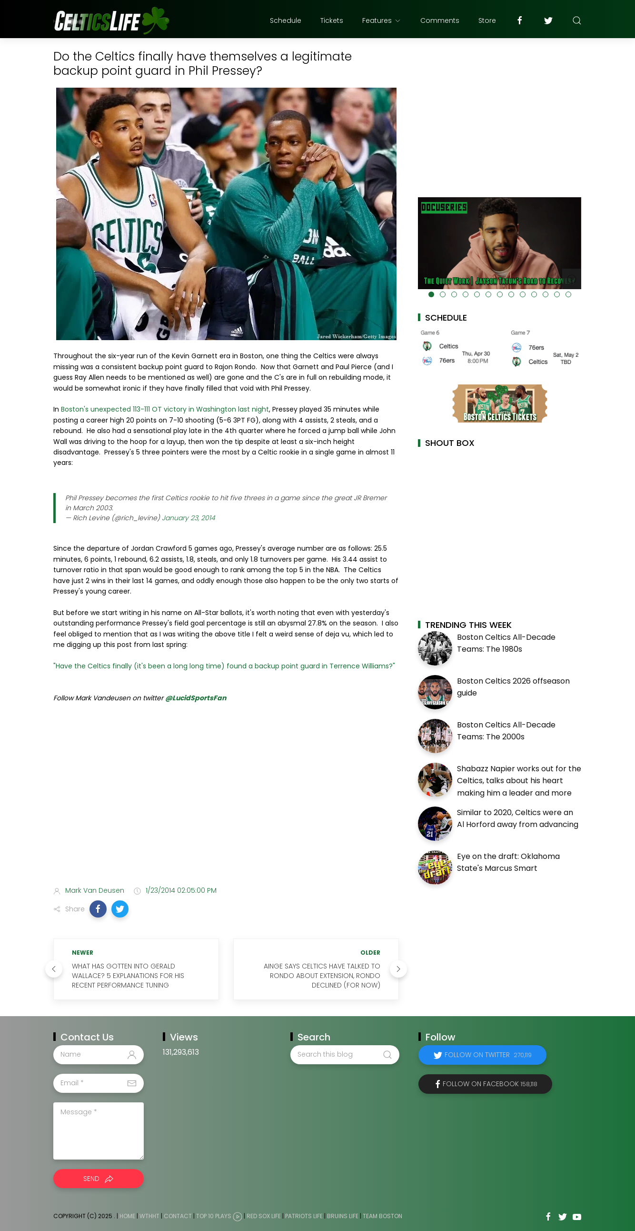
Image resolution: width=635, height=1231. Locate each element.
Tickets (331, 20)
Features (381, 20)
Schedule (285, 20)
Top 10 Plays (213, 1216)
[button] (98, 909)
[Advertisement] (226, 803)
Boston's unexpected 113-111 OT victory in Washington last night (165, 409)
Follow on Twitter (488, 1054)
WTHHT (149, 1216)
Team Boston (382, 1216)
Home (127, 1216)
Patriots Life (304, 1216)
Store (487, 20)
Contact (178, 1216)
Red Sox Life (264, 1216)
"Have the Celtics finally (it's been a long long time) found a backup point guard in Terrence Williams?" (224, 666)
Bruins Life (342, 1216)
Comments (439, 20)
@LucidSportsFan (195, 698)
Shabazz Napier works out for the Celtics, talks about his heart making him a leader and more (519, 780)
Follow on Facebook (490, 1084)
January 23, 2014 (188, 518)
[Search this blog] (344, 1054)
